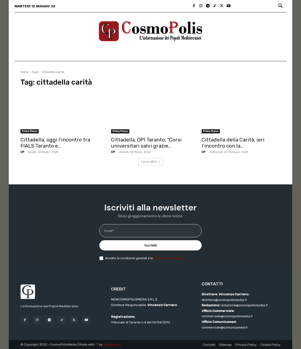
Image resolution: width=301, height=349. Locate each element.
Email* (108, 231)
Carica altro (150, 162)
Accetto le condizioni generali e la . (146, 258)
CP (22, 152)
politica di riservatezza (169, 258)
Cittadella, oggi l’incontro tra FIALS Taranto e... (55, 143)
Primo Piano (29, 131)
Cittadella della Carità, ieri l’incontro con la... (233, 143)
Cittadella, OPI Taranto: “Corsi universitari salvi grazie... (146, 143)
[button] (280, 6)
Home (24, 72)
